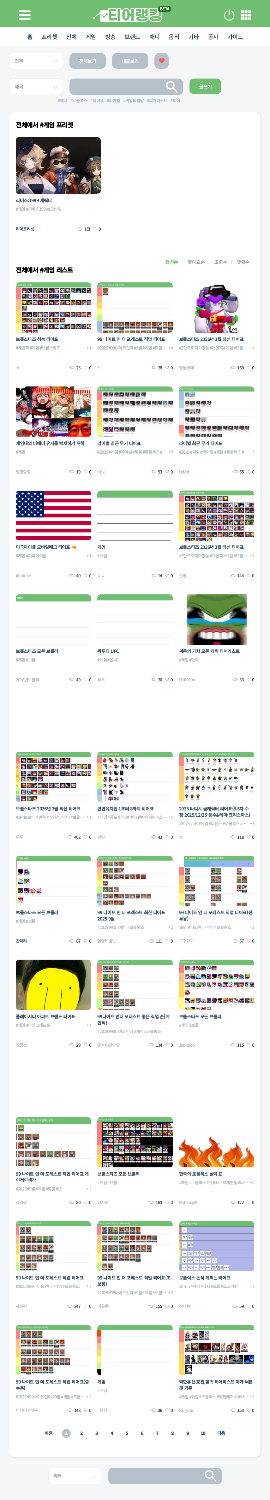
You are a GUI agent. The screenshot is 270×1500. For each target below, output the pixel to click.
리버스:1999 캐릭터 (34, 200)
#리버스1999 (36, 209)
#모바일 (54, 209)
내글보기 (130, 61)
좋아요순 (196, 262)
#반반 (130, 817)
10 (203, 1433)
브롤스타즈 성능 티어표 (37, 339)
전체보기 (87, 61)
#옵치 (112, 660)
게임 (90, 36)
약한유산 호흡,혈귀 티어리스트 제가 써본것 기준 (216, 1385)
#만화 (194, 660)
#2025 (102, 348)
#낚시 (205, 1286)
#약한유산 (246, 1397)
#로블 (137, 452)
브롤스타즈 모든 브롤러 (37, 651)
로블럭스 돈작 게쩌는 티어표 (205, 1277)
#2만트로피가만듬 (194, 348)
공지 (214, 36)
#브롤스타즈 (50, 348)
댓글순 (243, 262)
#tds (194, 823)
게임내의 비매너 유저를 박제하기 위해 (50, 443)
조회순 (220, 262)
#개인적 (22, 348)
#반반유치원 (145, 817)
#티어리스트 (248, 1182)
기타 (194, 36)
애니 (155, 36)
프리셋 (47, 36)
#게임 (20, 209)
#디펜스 (215, 823)
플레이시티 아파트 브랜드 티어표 (45, 1016)
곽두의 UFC (108, 651)
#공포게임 (115, 817)
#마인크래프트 (38, 1025)
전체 (70, 36)
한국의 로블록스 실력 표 (200, 1174)
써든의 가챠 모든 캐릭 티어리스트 (209, 651)
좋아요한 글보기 (161, 61)
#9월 (138, 348)
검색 (172, 87)
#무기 (165, 452)
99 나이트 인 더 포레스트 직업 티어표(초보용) (134, 1280)
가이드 (237, 36)
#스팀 (161, 817)
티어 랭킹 (127, 15)
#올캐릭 (246, 823)
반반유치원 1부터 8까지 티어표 (125, 808)
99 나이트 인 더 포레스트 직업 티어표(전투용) (215, 915)
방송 (110, 36)
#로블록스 (161, 348)
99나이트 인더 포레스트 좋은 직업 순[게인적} (133, 1019)
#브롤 (30, 660)
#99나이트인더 (121, 348)
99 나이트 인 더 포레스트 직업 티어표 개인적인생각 (52, 1177)
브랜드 (132, 36)
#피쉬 (232, 1286)
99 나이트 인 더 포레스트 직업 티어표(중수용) (52, 1385)
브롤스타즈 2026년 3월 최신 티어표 (211, 339)
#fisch (184, 1286)
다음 (221, 1433)
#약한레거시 (227, 1397)
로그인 (229, 15)
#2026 (102, 452)
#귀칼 (194, 1397)
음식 (175, 36)
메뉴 (246, 15)
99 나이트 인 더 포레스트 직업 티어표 (131, 339)
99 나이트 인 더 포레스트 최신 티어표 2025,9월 (131, 915)
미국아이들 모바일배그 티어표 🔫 (46, 547)
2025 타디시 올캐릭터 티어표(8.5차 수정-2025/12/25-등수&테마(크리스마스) (214, 811)
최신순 (171, 262)
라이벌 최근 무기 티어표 (119, 443)
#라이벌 (125, 452)
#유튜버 (213, 1182)
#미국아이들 (36, 556)
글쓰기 (205, 86)
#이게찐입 (228, 1182)
